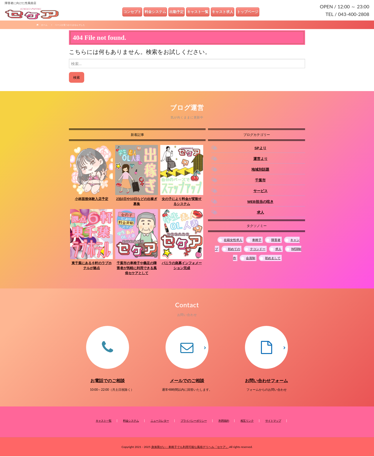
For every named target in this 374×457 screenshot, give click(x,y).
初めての (234, 250)
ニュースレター (160, 421)
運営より (260, 159)
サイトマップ (273, 421)
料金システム (157, 12)
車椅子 (256, 240)
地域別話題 (260, 170)
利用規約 (223, 421)
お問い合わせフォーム (266, 381)
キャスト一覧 (199, 12)
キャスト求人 (224, 12)
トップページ (249, 12)
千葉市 (260, 181)
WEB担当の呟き (260, 202)
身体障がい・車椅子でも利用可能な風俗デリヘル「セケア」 (190, 447)
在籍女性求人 (233, 240)
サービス (260, 192)
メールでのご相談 (187, 381)
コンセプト (134, 12)
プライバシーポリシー (194, 421)
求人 (260, 213)
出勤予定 (178, 12)
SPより (260, 149)
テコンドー (257, 250)
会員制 (250, 259)
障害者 (275, 240)
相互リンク (247, 421)
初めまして (272, 259)
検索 (76, 78)
